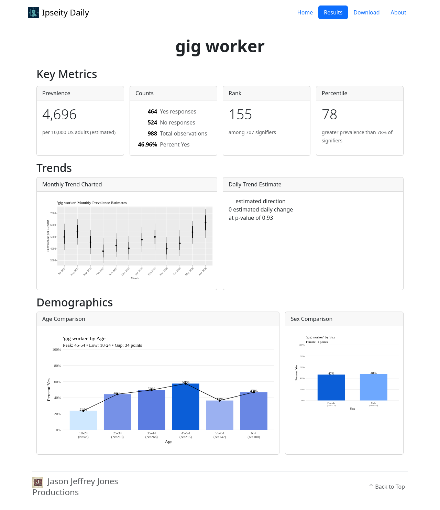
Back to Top (386, 486)
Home (305, 12)
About (398, 12)
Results (333, 12)
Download (366, 12)
